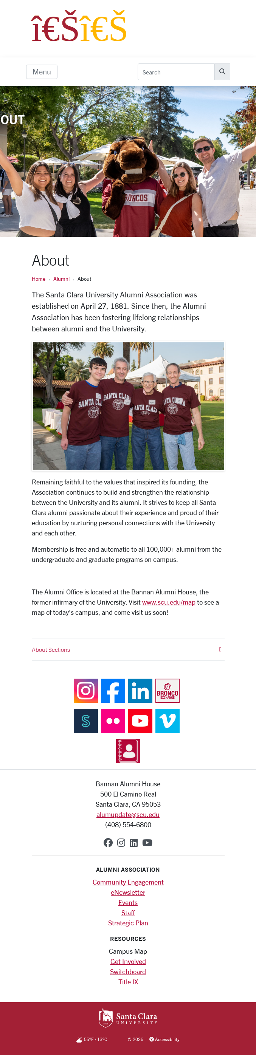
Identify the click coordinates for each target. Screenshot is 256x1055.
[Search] (176, 71)
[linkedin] (134, 842)
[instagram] (121, 842)
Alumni (61, 278)
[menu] (41, 72)
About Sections (127, 649)
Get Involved (128, 961)
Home (38, 278)
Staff (128, 912)
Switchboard (128, 971)
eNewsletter (128, 892)
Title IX (128, 981)
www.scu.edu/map (168, 602)
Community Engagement (128, 882)
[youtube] (147, 842)
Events (128, 902)
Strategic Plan (128, 923)
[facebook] (108, 842)
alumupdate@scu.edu (128, 814)
